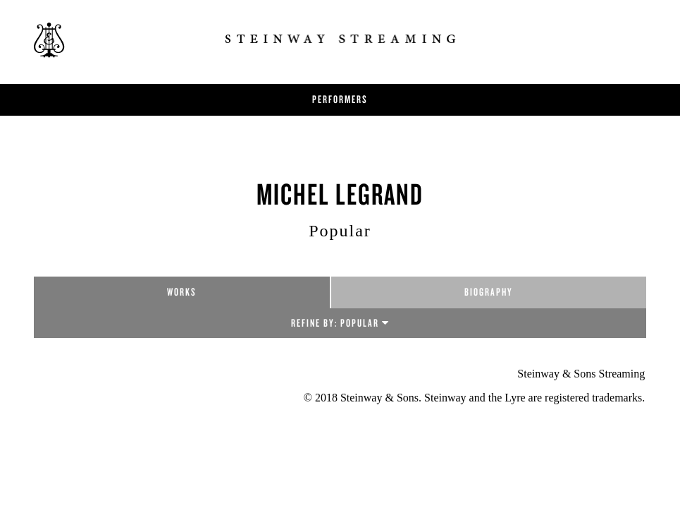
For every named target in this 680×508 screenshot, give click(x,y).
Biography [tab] (488, 291)
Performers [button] (340, 99)
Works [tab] (182, 291)
